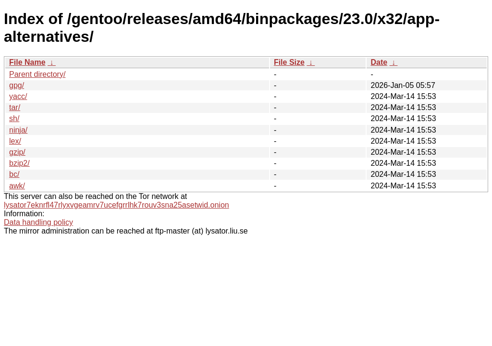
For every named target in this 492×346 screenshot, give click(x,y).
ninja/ (18, 130)
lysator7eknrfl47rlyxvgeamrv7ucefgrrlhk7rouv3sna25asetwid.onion (116, 205)
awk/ (17, 186)
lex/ (15, 141)
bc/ (14, 174)
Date (378, 62)
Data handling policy (38, 222)
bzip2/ (19, 163)
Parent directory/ (37, 74)
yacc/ (18, 96)
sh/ (14, 118)
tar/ (14, 107)
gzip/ (17, 152)
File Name (27, 62)
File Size (289, 62)
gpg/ (16, 85)
